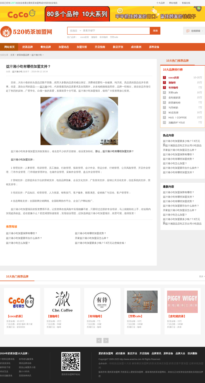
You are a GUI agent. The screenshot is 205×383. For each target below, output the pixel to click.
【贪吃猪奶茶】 (176, 316)
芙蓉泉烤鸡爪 (25, 375)
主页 (12, 55)
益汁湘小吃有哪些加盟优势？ (90, 233)
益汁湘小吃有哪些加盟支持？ (178, 172)
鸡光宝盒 (4, 371)
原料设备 (154, 46)
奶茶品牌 (27, 46)
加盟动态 (64, 46)
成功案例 (136, 46)
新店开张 (118, 46)
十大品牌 (160, 3)
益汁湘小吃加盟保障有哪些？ (21, 233)
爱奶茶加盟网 (106, 353)
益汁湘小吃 (37, 55)
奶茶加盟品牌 (23, 55)
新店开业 (132, 353)
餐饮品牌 (45, 46)
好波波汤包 (5, 363)
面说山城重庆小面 (27, 367)
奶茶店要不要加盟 (178, 363)
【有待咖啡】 (95, 316)
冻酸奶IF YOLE (176, 122)
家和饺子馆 (5, 367)
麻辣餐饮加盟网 (140, 363)
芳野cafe (114, 37)
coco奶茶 (84, 37)
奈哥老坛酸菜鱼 (26, 359)
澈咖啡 (94, 37)
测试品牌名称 (25, 363)
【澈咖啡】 (53, 316)
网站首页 (9, 46)
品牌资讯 (156, 353)
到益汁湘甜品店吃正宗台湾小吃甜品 (182, 145)
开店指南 (100, 46)
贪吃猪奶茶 (174, 97)
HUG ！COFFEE (177, 117)
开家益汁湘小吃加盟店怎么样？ (92, 238)
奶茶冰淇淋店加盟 (158, 363)
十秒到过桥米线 (7, 359)
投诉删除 (192, 353)
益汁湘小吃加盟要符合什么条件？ (24, 238)
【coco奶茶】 (15, 316)
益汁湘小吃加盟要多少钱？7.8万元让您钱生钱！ (100, 243)
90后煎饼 (173, 112)
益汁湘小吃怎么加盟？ (18, 243)
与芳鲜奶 (173, 107)
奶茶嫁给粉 (174, 102)
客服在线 (186, 3)
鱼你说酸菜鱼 (6, 375)
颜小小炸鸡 (24, 371)
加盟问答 (82, 46)
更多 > (202, 276)
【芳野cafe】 (135, 316)
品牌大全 (180, 353)
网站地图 (173, 3)
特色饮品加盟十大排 (120, 363)
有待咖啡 (104, 37)
